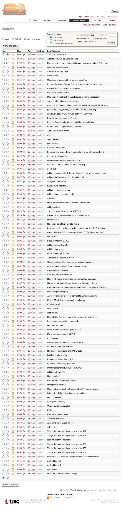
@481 (19, 353)
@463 (19, 430)
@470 (19, 400)
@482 (19, 349)
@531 (19, 140)
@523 (19, 174)
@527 (19, 157)
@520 (19, 187)
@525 (19, 165)
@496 (19, 289)
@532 (19, 135)
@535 (19, 122)
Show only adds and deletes (61, 43)
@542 (19, 93)
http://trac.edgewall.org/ (110, 506)
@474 (19, 383)
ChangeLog (69, 501)
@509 (19, 234)
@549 (19, 63)
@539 (19, 105)
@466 (19, 417)
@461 (19, 439)
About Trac (101, 17)
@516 (19, 204)
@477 (19, 370)
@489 (19, 319)
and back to (107, 35)
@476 (19, 375)
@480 (19, 358)
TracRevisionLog (78, 494)
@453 (19, 473)
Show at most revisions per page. (91, 39)
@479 (19, 362)
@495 (19, 293)
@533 (19, 131)
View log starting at (87, 35)
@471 (19, 396)
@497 (19, 285)
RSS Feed (54, 501)
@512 (19, 221)
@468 (19, 409)
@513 (19, 217)
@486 (19, 332)
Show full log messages (86, 42)
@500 (19, 272)
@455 (19, 464)
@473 (19, 388)
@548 (19, 67)
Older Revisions (109, 25)
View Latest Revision (92, 25)
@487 (19, 328)
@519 (19, 191)
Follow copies (56, 40)
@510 (19, 229)
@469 (19, 405)
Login (80, 17)
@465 (19, 422)
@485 (19, 336)
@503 (19, 259)
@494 (19, 298)
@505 (19, 251)
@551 (19, 54)
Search (112, 20)
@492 (19, 306)
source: (8, 29)
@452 (19, 477)
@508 (19, 238)
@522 (19, 178)
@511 (19, 225)
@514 (19, 212)
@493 (19, 302)
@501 (19, 268)
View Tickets (97, 20)
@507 (19, 242)
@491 (19, 311)
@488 (19, 323)
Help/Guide (89, 17)
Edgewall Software (34, 506)
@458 (19, 452)
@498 (19, 281)
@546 (19, 75)
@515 (19, 208)
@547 (19, 71)
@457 (19, 456)
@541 (19, 97)
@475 (19, 379)
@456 (19, 460)
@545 (19, 80)
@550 (19, 58)
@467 (19, 413)
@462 (19, 435)
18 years (31, 54)
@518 (19, 195)
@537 (19, 114)
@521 (19, 182)
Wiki (35, 20)
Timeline (47, 20)
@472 (19, 392)
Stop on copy (56, 37)
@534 (19, 127)
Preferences (113, 17)
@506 (19, 246)
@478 (19, 366)
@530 (19, 144)
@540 (19, 101)
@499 (19, 276)
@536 (19, 118)
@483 (19, 345)
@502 (19, 264)
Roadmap (62, 20)
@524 (19, 169)
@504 (19, 255)
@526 (19, 161)
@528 (19, 152)
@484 (19, 340)
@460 (19, 443)
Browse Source (79, 20)
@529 (19, 148)
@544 (19, 84)
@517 (19, 199)
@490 (19, 315)
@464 (19, 426)
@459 (19, 447)
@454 (19, 469)
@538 (19, 110)
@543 (19, 88)
